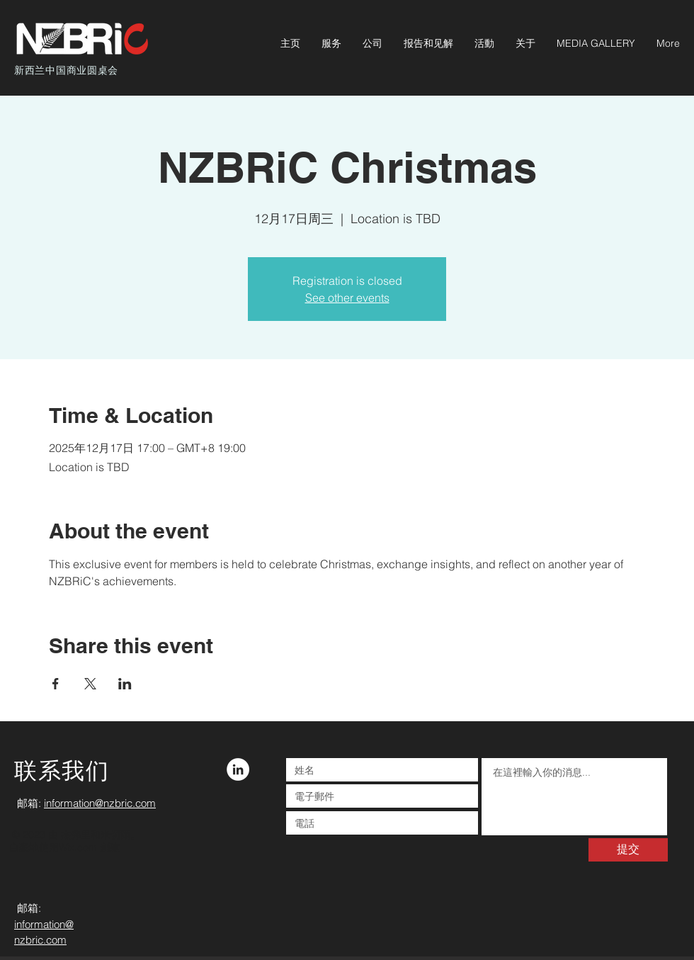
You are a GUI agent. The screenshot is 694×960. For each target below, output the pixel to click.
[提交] (628, 850)
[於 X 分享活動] (90, 683)
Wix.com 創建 (89, 847)
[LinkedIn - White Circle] (238, 769)
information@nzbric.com (100, 803)
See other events (347, 297)
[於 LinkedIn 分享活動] (125, 683)
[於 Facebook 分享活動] (55, 683)
